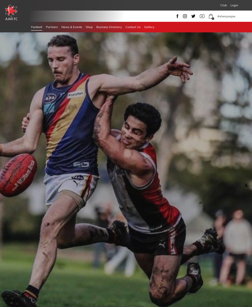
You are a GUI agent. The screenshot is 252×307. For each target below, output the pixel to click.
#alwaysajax (226, 16)
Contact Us (133, 27)
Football (36, 27)
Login (234, 5)
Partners (52, 27)
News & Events (71, 27)
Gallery (149, 27)
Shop (89, 27)
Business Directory (109, 27)
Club (223, 5)
